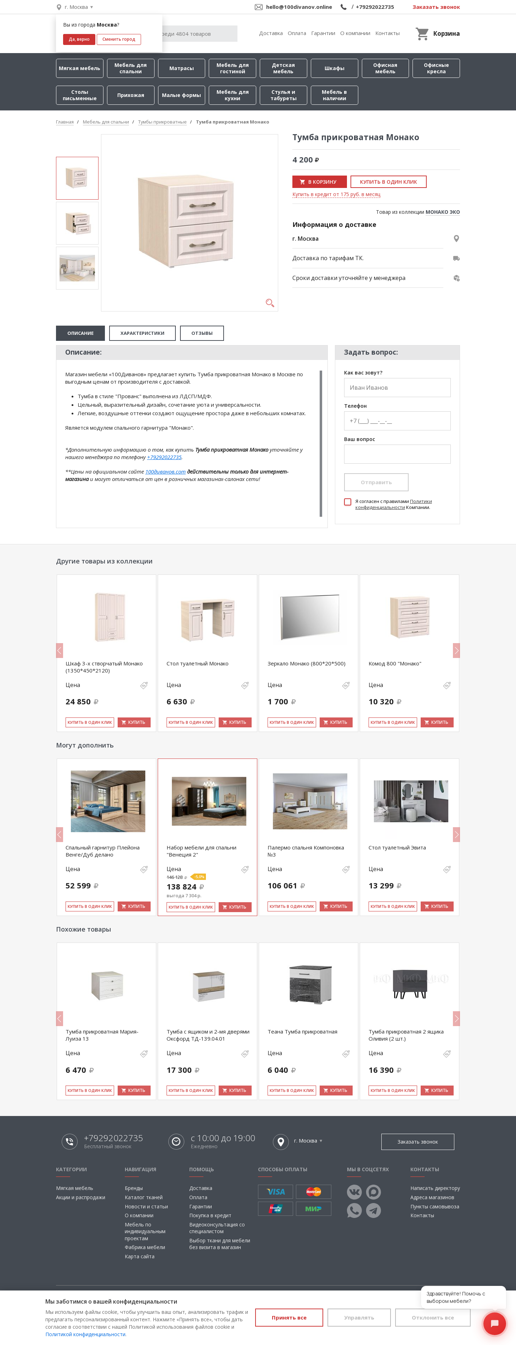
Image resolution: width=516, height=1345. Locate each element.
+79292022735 (375, 6)
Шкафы (334, 68)
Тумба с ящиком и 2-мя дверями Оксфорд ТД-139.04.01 (208, 1035)
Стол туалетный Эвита (397, 847)
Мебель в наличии (334, 95)
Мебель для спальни (130, 68)
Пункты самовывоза (434, 1206)
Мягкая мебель (79, 68)
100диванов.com (165, 471)
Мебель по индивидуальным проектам (145, 1231)
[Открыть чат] (494, 1323)
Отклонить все (433, 1317)
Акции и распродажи (80, 1197)
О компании (355, 32)
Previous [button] (59, 650)
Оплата (297, 32)
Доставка (271, 32)
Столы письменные (80, 95)
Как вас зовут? (363, 373)
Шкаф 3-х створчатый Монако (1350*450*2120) (104, 667)
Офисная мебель (385, 68)
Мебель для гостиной (233, 68)
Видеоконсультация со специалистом (217, 1228)
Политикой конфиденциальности (85, 1334)
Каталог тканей (144, 1197)
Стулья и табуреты (283, 95)
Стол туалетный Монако (198, 663)
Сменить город (118, 39)
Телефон (355, 406)
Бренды (134, 1188)
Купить (136, 722)
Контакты (387, 32)
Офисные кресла (436, 68)
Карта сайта (140, 1256)
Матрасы (181, 68)
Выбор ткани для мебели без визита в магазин (219, 1244)
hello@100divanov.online (299, 6)
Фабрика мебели (145, 1247)
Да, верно (79, 39)
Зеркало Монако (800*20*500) (307, 663)
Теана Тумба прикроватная (302, 1031)
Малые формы (181, 95)
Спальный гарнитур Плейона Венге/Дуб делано (103, 851)
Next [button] (456, 650)
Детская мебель (283, 68)
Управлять (359, 1317)
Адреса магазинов (432, 1197)
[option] (77, 178)
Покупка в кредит (210, 1215)
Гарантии (323, 32)
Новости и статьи (146, 1206)
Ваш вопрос (359, 439)
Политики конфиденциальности (393, 504)
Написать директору (435, 1188)
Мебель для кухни (233, 95)
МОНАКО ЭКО (443, 211)
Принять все (289, 1317)
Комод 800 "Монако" (395, 663)
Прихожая (130, 95)
